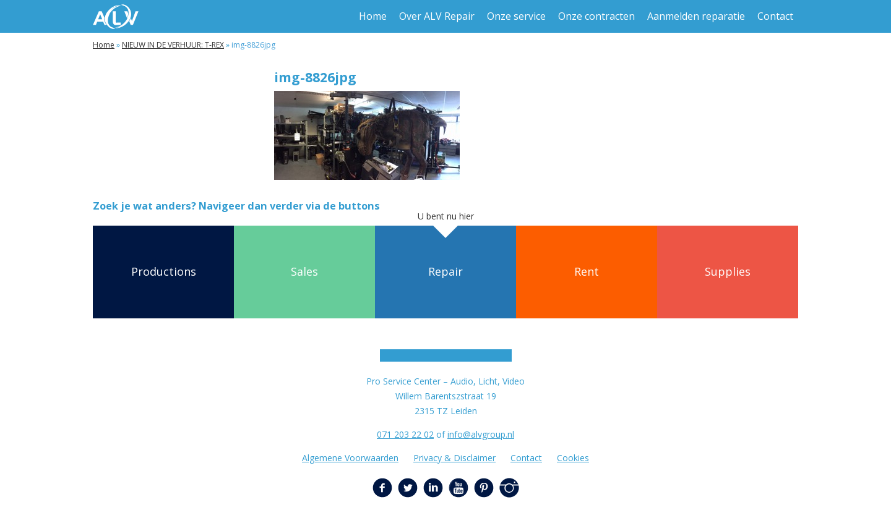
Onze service (516, 16)
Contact (775, 16)
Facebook (382, 488)
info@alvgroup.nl (480, 434)
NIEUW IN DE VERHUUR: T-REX (173, 45)
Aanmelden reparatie (696, 16)
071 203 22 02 (405, 434)
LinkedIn (433, 488)
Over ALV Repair (437, 16)
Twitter (408, 488)
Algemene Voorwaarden (350, 458)
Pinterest (484, 488)
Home (373, 16)
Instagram (509, 488)
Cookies (573, 458)
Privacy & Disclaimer (454, 458)
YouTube (458, 488)
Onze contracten (596, 16)
